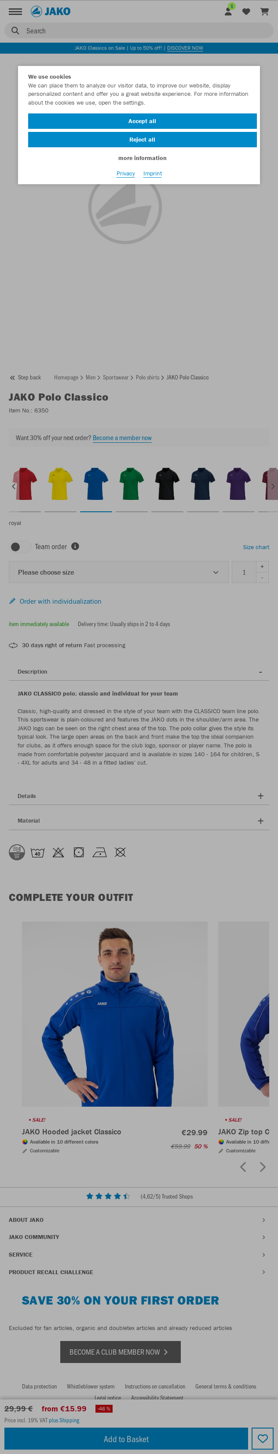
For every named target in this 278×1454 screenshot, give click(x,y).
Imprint (152, 173)
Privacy (126, 173)
